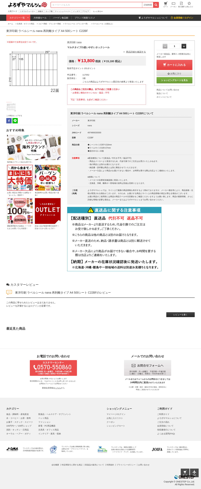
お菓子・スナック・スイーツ (19, 422)
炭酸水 (40, 11)
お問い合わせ (143, 465)
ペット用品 (43, 418)
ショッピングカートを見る (174, 80)
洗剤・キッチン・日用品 (17, 430)
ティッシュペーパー (63, 11)
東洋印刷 (71, 42)
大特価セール (40, 17)
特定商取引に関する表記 (72, 465)
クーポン (111, 422)
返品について (162, 93)
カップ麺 (49, 11)
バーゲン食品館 (60, 17)
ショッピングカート (116, 426)
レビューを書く (180, 314)
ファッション (44, 422)
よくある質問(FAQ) (166, 433)
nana (79, 42)
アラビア (85, 11)
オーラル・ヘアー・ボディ (18, 433)
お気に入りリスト (115, 418)
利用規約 (110, 465)
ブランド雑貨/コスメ (85, 17)
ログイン (34, 306)
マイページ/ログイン (116, 414)
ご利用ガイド (163, 414)
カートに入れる (176, 64)
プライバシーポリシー (126, 465)
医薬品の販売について (94, 465)
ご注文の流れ (163, 422)
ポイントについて (164, 97)
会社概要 (55, 465)
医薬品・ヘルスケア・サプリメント (54, 414)
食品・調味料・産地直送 (17, 414)
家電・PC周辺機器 (46, 426)
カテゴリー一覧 (17, 17)
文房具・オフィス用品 (48, 430)
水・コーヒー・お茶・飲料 (18, 418)
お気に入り (175, 73)
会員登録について (165, 426)
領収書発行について (166, 430)
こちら (58, 388)
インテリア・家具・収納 (49, 433)
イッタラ (76, 11)
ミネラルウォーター (27, 11)
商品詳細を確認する (136, 52)
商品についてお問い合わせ (168, 90)
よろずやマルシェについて (169, 418)
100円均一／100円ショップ (18, 426)
